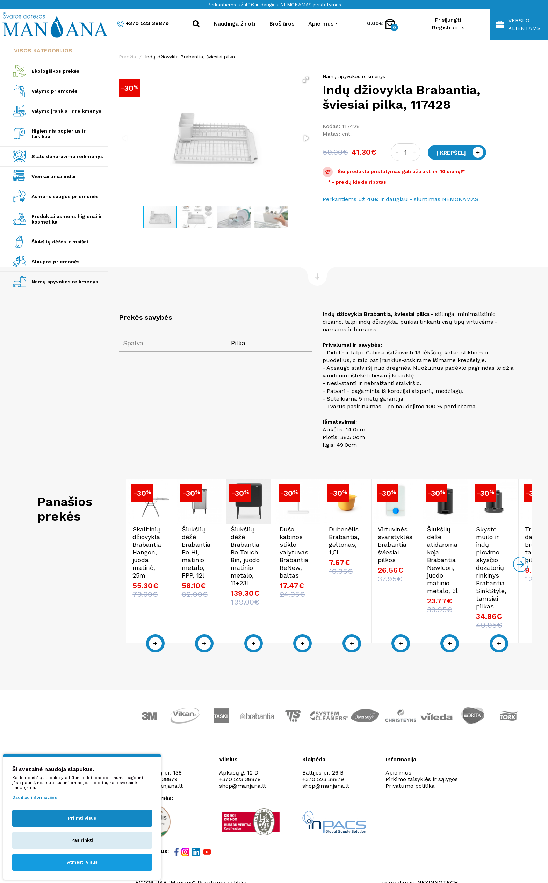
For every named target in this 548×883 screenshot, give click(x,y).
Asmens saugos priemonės (65, 196)
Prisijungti (448, 19)
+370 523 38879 (143, 23)
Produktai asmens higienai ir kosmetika (66, 219)
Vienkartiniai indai (53, 176)
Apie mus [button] (320, 23)
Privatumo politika (410, 769)
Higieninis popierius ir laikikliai (58, 133)
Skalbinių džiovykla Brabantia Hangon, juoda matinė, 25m (173, 582)
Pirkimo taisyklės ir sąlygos (421, 762)
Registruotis (448, 27)
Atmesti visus (82, 862)
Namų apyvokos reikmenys (64, 281)
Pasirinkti (82, 840)
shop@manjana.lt (242, 769)
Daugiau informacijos (34, 797)
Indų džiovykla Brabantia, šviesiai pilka (190, 56)
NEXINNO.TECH (437, 865)
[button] (305, 79)
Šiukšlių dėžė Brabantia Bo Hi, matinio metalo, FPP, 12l (278, 582)
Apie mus (398, 756)
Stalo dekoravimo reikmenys (67, 156)
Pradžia (127, 56)
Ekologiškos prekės (55, 71)
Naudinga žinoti (234, 23)
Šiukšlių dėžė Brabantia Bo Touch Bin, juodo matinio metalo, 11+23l (379, 582)
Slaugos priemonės (55, 261)
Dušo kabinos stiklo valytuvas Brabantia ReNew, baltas (470, 582)
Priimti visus (82, 818)
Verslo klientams (518, 24)
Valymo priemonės (54, 91)
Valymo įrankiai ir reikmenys (66, 111)
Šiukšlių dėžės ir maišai (59, 242)
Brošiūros (281, 23)
